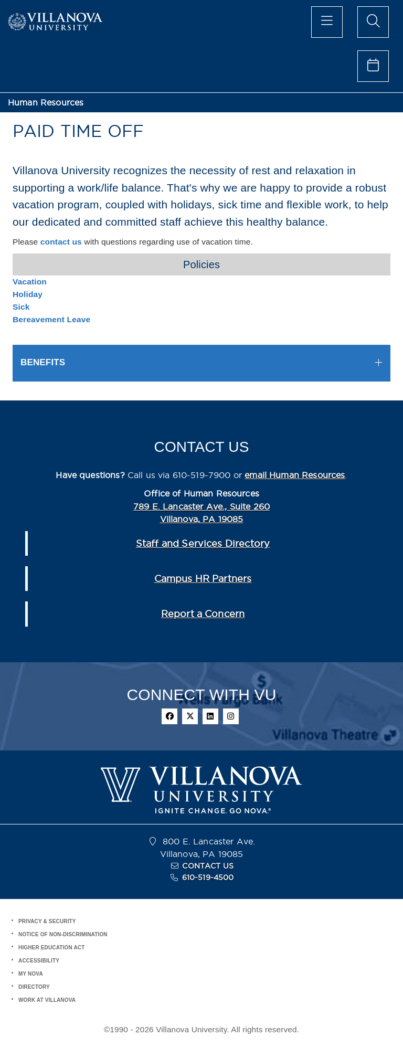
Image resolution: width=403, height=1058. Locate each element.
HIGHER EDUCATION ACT (51, 947)
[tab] (201, 363)
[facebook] (169, 716)
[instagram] (231, 716)
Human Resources (45, 102)
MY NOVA (30, 974)
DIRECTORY (34, 987)
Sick (21, 306)
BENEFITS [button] (42, 362)
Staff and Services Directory (203, 543)
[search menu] (373, 22)
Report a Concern (203, 614)
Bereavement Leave (51, 319)
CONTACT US (208, 866)
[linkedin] (210, 716)
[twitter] (190, 716)
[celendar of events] (373, 66)
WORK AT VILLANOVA (47, 1000)
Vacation (30, 281)
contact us (61, 241)
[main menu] (327, 22)
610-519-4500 (208, 877)
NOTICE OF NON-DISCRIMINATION (63, 934)
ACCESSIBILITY (38, 961)
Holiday (28, 294)
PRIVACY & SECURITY (47, 921)
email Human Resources (295, 475)
